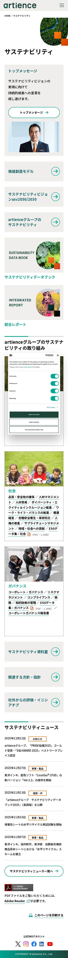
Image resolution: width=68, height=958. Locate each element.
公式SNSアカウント (34, 936)
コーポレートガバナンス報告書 (28, 613)
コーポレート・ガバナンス (25, 592)
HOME (8, 15)
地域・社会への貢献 (31, 528)
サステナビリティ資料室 (28, 651)
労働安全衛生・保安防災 (34, 518)
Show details (51, 407)
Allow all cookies (33, 414)
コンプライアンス (38, 597)
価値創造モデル (21, 171)
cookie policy (27, 367)
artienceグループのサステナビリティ (24, 222)
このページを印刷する (48, 915)
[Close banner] (58, 355)
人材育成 (21, 502)
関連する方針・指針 (24, 677)
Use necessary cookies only (34, 429)
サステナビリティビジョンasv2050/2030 (28, 196)
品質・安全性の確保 (21, 497)
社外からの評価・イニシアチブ (28, 702)
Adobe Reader (15, 901)
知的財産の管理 (26, 602)
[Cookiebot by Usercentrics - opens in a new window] (41, 355)
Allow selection (34, 422)
